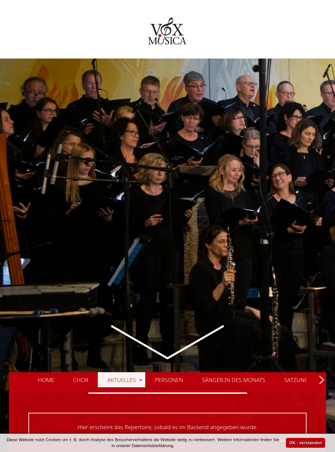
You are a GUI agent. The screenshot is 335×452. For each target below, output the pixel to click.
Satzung (296, 332)
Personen (169, 332)
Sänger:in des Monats (233, 332)
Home (46, 332)
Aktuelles (124, 332)
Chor (80, 332)
